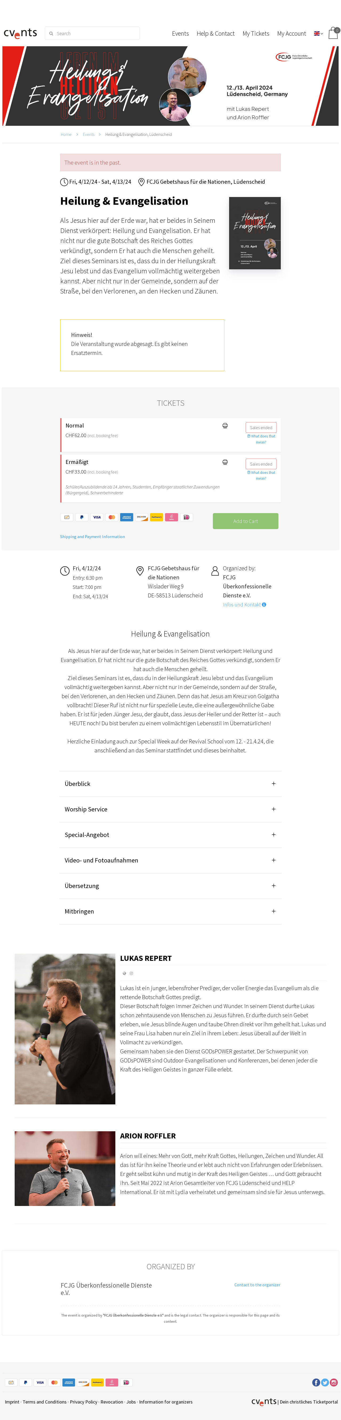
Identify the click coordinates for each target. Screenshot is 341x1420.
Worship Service (86, 809)
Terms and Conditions (45, 1402)
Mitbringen (79, 911)
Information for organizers (166, 1402)
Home (66, 134)
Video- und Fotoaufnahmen (101, 860)
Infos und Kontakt (244, 604)
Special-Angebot (87, 835)
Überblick (77, 784)
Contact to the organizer (257, 1284)
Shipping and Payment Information (92, 536)
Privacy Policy (83, 1402)
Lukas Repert (146, 958)
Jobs (131, 1402)
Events (88, 134)
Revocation (111, 1402)
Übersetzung (82, 886)
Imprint (12, 1402)
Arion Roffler (148, 1135)
